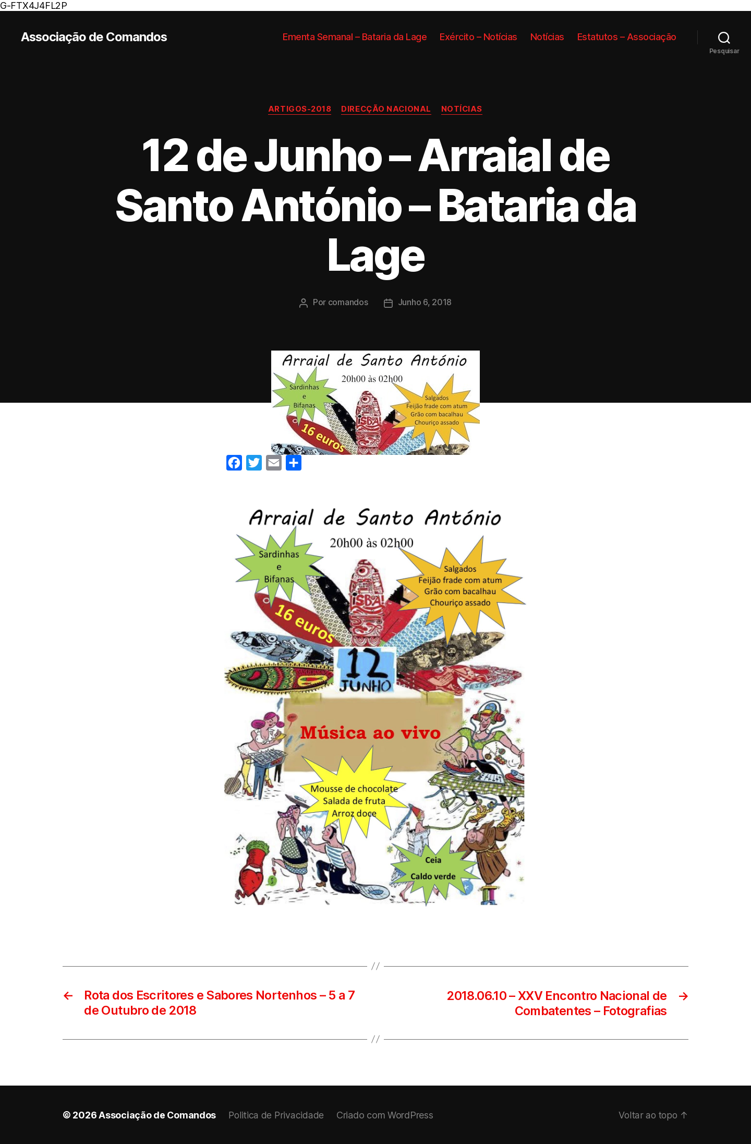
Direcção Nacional (386, 109)
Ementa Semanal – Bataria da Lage (355, 36)
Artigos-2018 (299, 109)
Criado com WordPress (386, 1114)
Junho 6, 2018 (425, 302)
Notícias (547, 36)
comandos (348, 302)
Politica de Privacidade (277, 1114)
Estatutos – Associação (626, 36)
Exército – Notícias (478, 36)
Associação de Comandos (94, 37)
